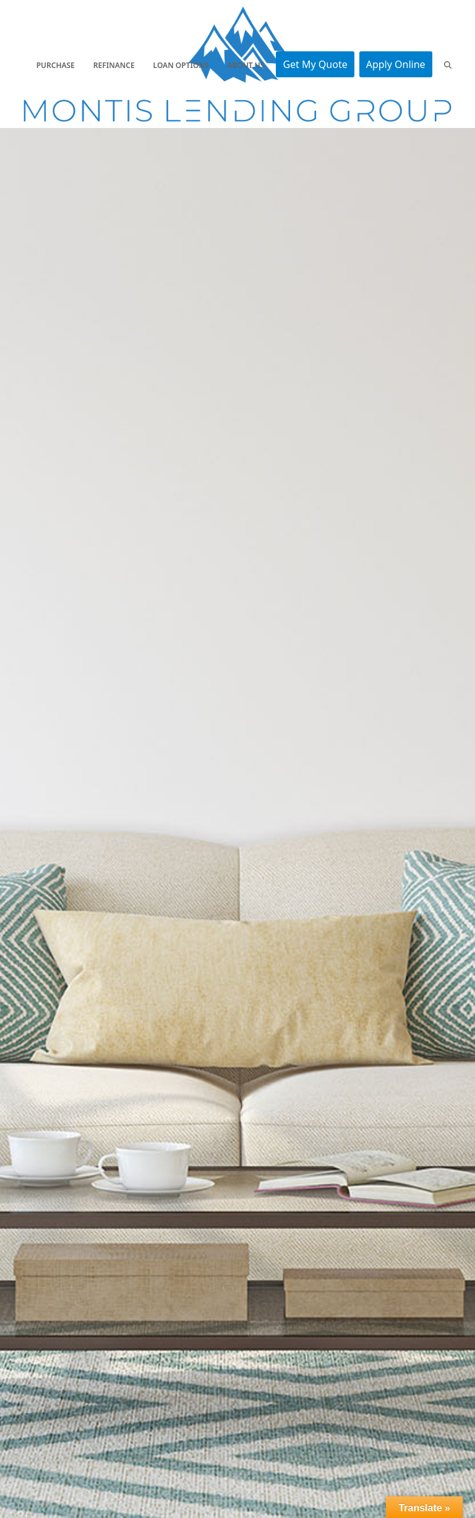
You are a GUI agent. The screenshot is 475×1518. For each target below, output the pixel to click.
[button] (448, 64)
